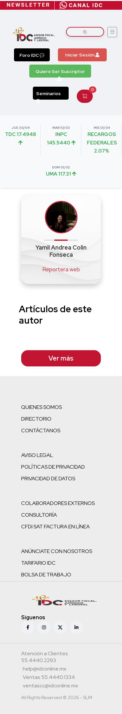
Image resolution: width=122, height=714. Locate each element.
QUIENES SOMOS (41, 407)
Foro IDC (32, 55)
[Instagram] (43, 627)
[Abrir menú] (112, 32)
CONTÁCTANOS (40, 430)
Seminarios (48, 95)
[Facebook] (27, 627)
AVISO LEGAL (37, 455)
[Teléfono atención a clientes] (60, 657)
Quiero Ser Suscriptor (60, 73)
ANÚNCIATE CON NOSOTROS (56, 551)
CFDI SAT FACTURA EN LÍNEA (55, 526)
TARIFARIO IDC (38, 563)
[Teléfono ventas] (49, 678)
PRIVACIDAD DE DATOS (48, 478)
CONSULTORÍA (39, 514)
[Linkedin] (76, 627)
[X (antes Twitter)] (60, 627)
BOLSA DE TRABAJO (46, 574)
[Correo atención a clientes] (44, 669)
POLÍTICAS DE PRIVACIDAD (53, 466)
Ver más (61, 358)
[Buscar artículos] (85, 32)
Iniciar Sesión (82, 55)
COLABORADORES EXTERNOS (58, 503)
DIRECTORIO (36, 418)
